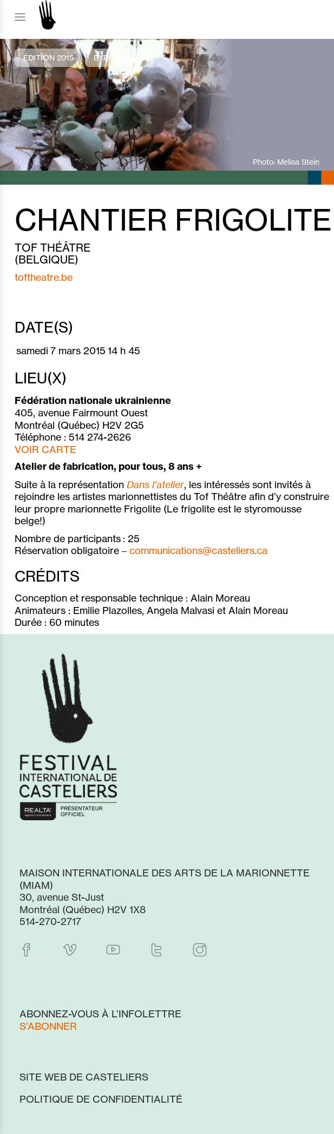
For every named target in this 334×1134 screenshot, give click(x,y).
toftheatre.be (44, 277)
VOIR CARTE (45, 449)
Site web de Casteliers (83, 1077)
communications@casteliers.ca (198, 550)
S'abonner (48, 1026)
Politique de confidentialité (100, 1099)
